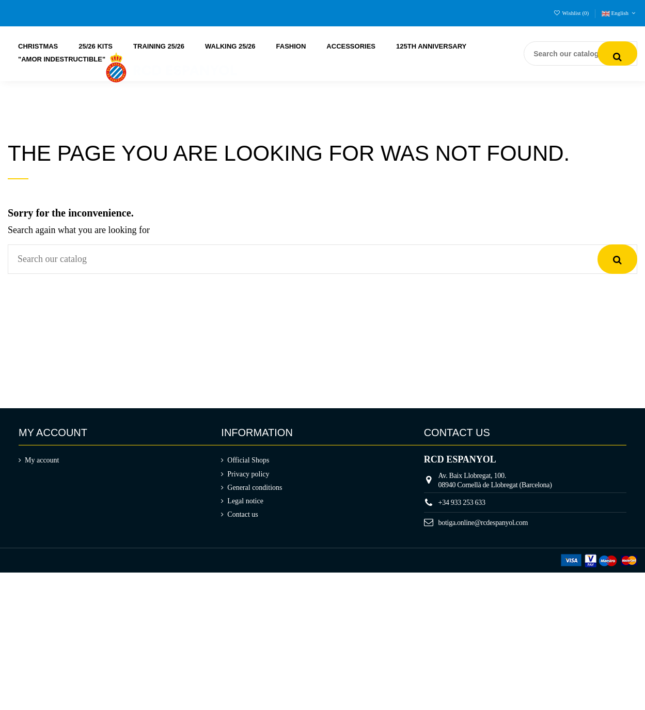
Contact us (242, 514)
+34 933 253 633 (461, 502)
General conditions (254, 487)
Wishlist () (572, 13)
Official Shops (248, 460)
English (619, 13)
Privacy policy (248, 474)
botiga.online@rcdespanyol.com (483, 523)
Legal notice (245, 501)
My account (42, 460)
